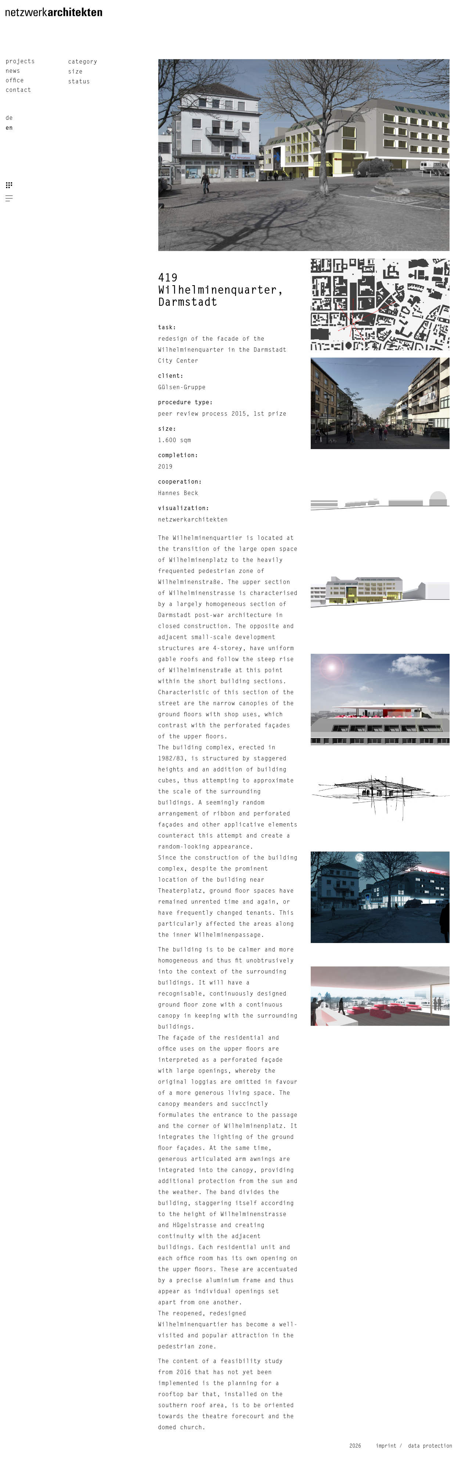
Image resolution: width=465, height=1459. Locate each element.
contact (18, 90)
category (82, 62)
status (79, 82)
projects (20, 62)
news (13, 71)
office (15, 81)
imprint (386, 1446)
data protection (428, 1446)
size (75, 72)
